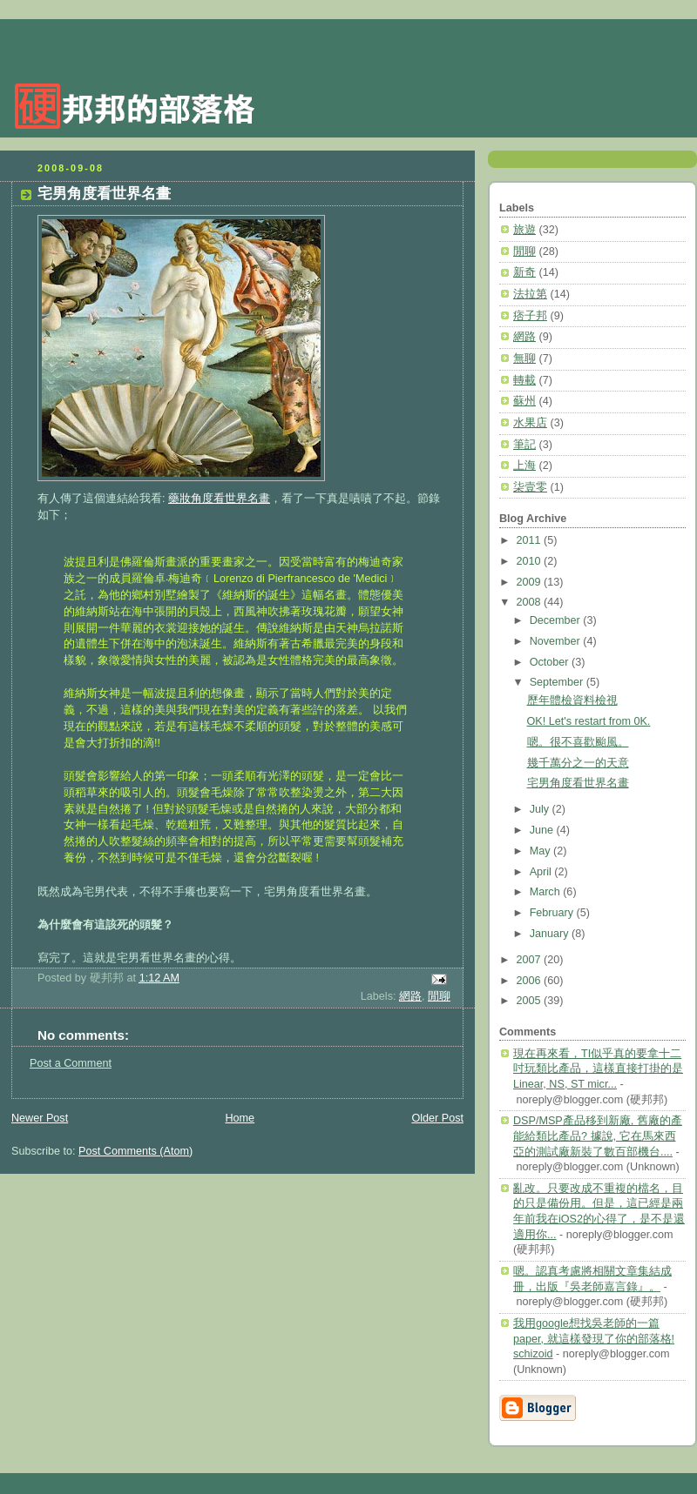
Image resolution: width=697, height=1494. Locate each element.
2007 (531, 960)
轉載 (524, 380)
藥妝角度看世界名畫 (219, 498)
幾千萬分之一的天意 (578, 763)
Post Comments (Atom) (135, 1151)
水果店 (530, 423)
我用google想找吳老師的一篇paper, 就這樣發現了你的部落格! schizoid (593, 1338)
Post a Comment (71, 1063)
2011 (531, 540)
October (551, 662)
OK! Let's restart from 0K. (589, 721)
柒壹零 (530, 487)
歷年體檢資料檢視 (572, 700)
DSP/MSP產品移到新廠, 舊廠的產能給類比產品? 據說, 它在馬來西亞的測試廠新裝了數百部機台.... (597, 1136)
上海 (524, 465)
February (553, 913)
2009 (531, 582)
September (558, 682)
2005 (531, 1001)
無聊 (524, 358)
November (557, 641)
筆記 (524, 445)
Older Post (437, 1118)
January (551, 934)
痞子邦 (530, 316)
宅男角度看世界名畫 (104, 193)
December (557, 620)
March (547, 892)
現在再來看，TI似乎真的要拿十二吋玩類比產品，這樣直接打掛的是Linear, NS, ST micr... (598, 1069)
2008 (531, 602)
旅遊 (524, 230)
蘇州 (524, 401)
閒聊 (439, 996)
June (543, 830)
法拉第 (530, 294)
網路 (410, 996)
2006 (531, 981)
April (542, 872)
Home (239, 1118)
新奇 (524, 272)
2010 (531, 561)
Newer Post (39, 1118)
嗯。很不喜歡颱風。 (578, 742)
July (541, 809)
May (541, 851)
